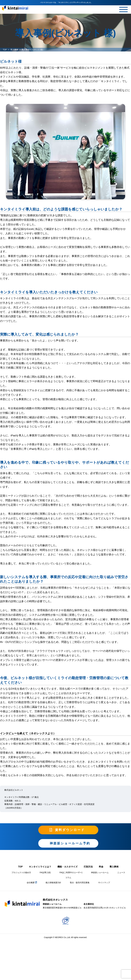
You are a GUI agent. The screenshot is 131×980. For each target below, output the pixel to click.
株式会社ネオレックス (55, 899)
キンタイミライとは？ (40, 866)
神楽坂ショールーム (100, 872)
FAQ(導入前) (45, 872)
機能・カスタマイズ (67, 866)
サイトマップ (104, 882)
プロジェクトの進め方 (21, 872)
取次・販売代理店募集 (80, 882)
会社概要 (32, 882)
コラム (68, 877)
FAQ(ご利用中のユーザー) (70, 872)
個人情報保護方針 (53, 882)
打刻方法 (88, 866)
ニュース (121, 872)
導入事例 (14, 50)
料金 (101, 866)
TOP (5, 50)
